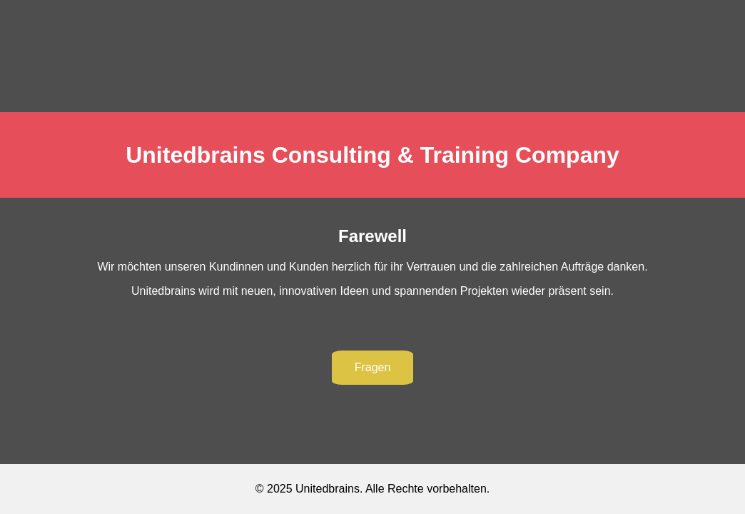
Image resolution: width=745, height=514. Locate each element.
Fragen (373, 367)
